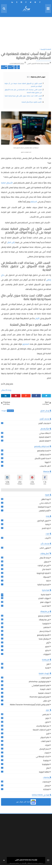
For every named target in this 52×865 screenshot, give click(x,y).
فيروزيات (46, 654)
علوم (47, 718)
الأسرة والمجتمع (43, 635)
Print (10, 66)
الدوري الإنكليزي (43, 520)
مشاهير (46, 627)
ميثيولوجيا (45, 764)
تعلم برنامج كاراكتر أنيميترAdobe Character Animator (29, 704)
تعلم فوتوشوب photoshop (39, 681)
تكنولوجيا (45, 623)
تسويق (46, 562)
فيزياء (47, 745)
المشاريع (26, 344)
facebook (10, 411)
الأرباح (37, 318)
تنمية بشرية (45, 594)
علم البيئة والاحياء (42, 726)
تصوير (47, 646)
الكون (47, 722)
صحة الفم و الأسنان (42, 458)
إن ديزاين (46, 701)
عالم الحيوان (44, 737)
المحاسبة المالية (43, 584)
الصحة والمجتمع (43, 451)
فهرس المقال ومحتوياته (36, 76)
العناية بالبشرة (44, 437)
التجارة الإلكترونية (43, 573)
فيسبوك (46, 577)
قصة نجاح (45, 569)
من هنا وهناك (44, 620)
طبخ (47, 664)
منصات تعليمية (43, 693)
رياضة (47, 524)
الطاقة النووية (44, 772)
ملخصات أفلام (44, 423)
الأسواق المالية (7, 182)
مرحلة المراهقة (43, 507)
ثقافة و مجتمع (43, 616)
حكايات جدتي (44, 503)
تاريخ (47, 733)
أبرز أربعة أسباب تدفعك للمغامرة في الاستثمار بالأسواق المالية (26, 56)
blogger (4, 411)
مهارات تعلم (44, 602)
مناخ (47, 768)
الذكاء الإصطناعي (42, 756)
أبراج (47, 643)
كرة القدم (45, 528)
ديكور (47, 650)
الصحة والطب (44, 454)
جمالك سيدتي (44, 433)
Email (4, 66)
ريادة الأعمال (6, 390)
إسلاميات (45, 782)
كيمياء (46, 753)
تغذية (47, 668)
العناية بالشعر (44, 441)
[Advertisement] (26, 33)
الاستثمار (34, 201)
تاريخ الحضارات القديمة (41, 730)
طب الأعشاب (44, 466)
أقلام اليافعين (44, 511)
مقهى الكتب (44, 548)
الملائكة (46, 789)
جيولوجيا (46, 760)
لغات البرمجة (44, 689)
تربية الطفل (45, 499)
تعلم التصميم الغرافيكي (40, 685)
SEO (47, 581)
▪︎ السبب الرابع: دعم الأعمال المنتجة (31, 102)
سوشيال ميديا (44, 639)
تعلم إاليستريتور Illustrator (39, 697)
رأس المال (11, 242)
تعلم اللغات (45, 678)
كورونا (47, 462)
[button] (26, 802)
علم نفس (45, 714)
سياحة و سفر (44, 631)
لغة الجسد (45, 606)
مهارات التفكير (43, 598)
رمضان (47, 785)
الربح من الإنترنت (43, 565)
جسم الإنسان (44, 749)
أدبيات (47, 538)
